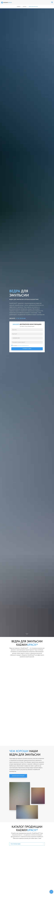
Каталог (24, 6)
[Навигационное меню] (52, 2)
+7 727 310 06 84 (20, 318)
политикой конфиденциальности (23, 345)
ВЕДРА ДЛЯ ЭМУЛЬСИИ (33, 6)
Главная (18, 6)
